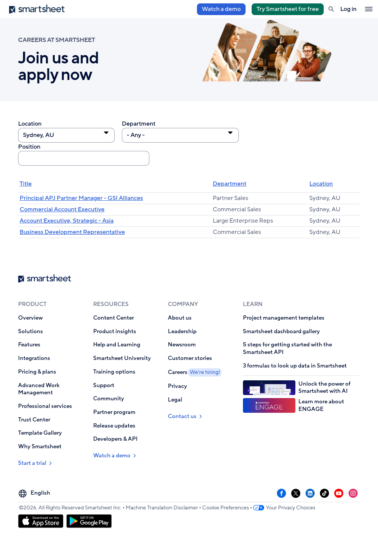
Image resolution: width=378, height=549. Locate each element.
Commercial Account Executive (62, 209)
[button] (331, 9)
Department (138, 124)
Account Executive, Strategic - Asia (67, 221)
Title (26, 184)
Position (29, 147)
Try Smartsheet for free (288, 9)
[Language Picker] (35, 493)
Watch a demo (221, 9)
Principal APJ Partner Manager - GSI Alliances (81, 198)
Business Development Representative (72, 232)
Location (29, 124)
